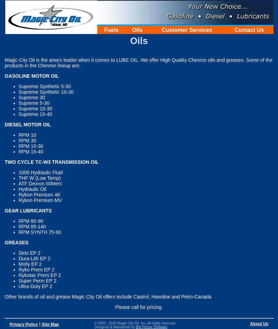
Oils (137, 30)
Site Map (50, 324)
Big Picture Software (151, 327)
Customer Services (187, 30)
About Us (259, 323)
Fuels (111, 30)
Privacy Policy (24, 324)
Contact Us (249, 30)
